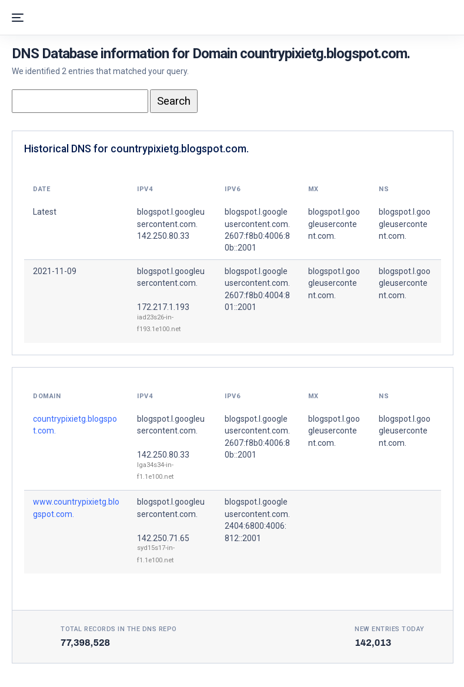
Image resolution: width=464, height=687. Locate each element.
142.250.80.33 (163, 454)
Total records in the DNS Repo (119, 629)
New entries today (390, 629)
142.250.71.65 (163, 538)
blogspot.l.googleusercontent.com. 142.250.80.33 (171, 224)
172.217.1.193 (163, 307)
